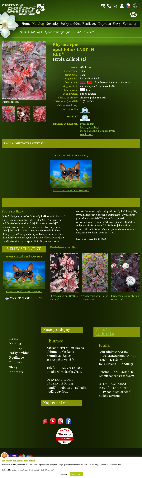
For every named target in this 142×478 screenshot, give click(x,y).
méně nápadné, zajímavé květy (97, 130)
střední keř (86, 134)
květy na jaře (87, 123)
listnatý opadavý (89, 127)
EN (134, 5)
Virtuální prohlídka (104, 331)
